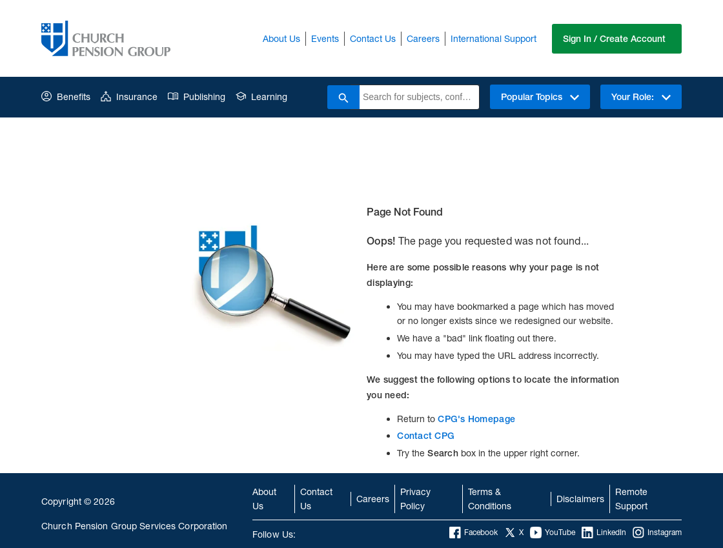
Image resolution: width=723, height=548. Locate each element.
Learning (261, 96)
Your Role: (641, 97)
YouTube (552, 532)
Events (325, 38)
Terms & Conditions (489, 498)
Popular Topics (540, 97)
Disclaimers (580, 498)
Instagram (657, 532)
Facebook (473, 532)
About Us (281, 38)
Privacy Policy (415, 498)
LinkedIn (604, 532)
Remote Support (631, 498)
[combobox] (419, 97)
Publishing (196, 96)
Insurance (129, 96)
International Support (493, 38)
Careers (423, 38)
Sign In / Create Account (614, 39)
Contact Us (373, 38)
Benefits (65, 96)
